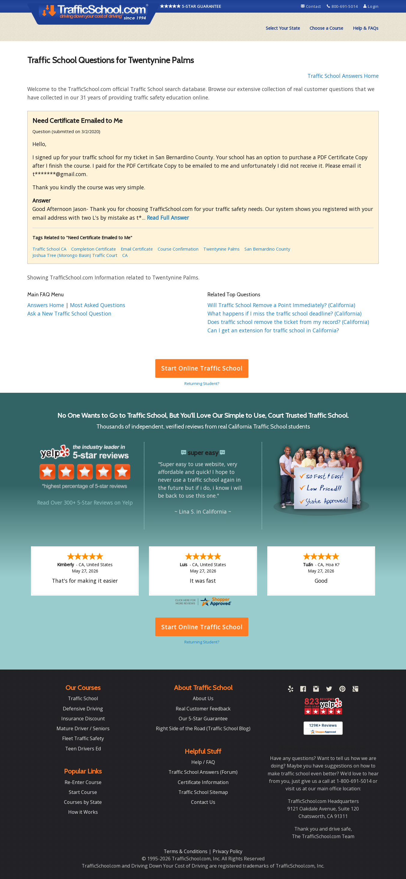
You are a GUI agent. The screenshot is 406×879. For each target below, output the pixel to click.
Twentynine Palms (221, 249)
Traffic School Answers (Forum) (203, 772)
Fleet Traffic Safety (83, 738)
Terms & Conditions (186, 851)
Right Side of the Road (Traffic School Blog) (203, 728)
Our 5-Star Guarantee (203, 718)
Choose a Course (326, 28)
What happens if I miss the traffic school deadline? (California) (285, 313)
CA (125, 255)
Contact (311, 6)
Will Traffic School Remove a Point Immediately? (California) (281, 305)
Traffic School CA (49, 249)
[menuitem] (283, 28)
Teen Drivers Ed (83, 748)
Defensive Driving (83, 708)
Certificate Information (203, 782)
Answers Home (46, 305)
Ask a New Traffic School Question (69, 313)
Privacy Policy (227, 851)
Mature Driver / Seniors (83, 728)
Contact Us (203, 802)
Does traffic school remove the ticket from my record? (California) (288, 321)
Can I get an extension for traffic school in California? (273, 330)
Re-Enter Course (83, 782)
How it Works (83, 812)
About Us (203, 698)
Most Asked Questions (97, 305)
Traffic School (83, 698)
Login (371, 6)
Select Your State (283, 28)
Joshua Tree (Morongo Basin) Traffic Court (74, 255)
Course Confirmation (178, 249)
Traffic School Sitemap (203, 792)
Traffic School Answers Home (343, 75)
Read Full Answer (168, 217)
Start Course (83, 792)
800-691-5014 (343, 6)
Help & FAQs (365, 28)
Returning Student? (201, 383)
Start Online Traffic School (201, 368)
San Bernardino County (267, 249)
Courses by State (83, 802)
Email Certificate (137, 249)
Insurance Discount (83, 718)
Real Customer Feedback (203, 708)
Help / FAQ (203, 762)
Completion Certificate (93, 249)
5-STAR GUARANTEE (190, 6)
